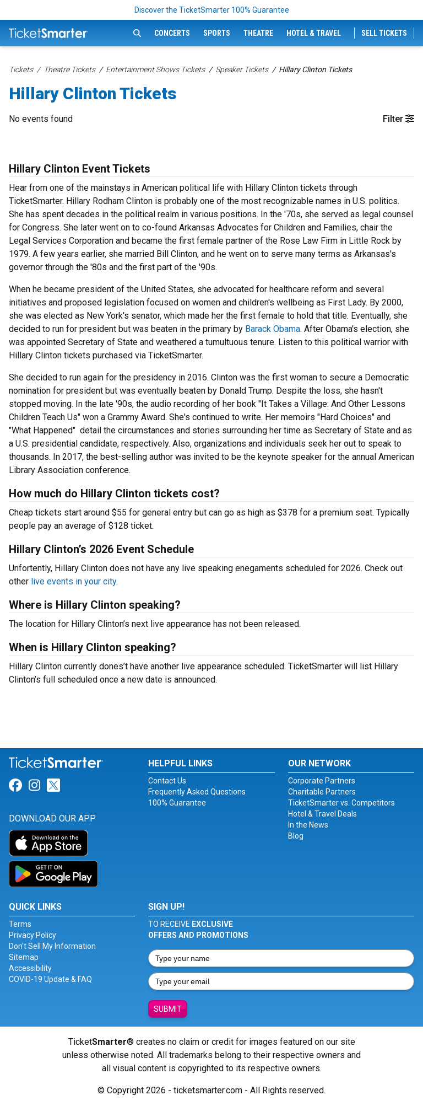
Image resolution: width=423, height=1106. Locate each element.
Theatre (258, 33)
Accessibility (30, 968)
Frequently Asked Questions (197, 791)
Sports (216, 33)
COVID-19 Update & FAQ (50, 979)
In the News (308, 824)
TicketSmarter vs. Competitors (341, 802)
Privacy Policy (32, 935)
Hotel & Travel (313, 33)
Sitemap (24, 957)
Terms (20, 924)
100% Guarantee (177, 802)
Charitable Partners (322, 791)
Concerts (172, 33)
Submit (168, 1009)
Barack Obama (272, 329)
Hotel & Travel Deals (322, 813)
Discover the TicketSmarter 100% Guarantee (211, 10)
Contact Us (167, 780)
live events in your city (73, 581)
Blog (295, 835)
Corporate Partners (321, 780)
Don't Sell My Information (52, 946)
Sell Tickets (384, 33)
